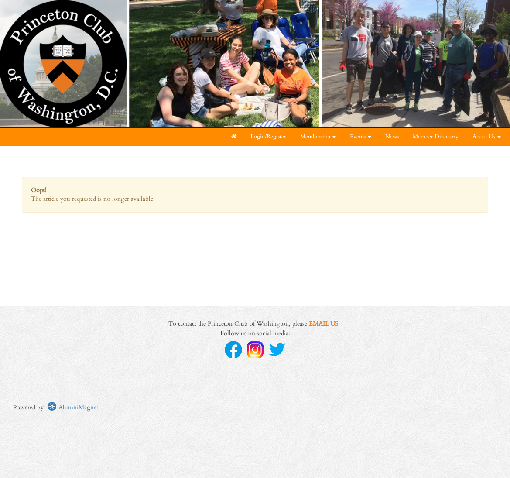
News (392, 137)
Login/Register (268, 137)
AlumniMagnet (72, 407)
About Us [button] (486, 137)
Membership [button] (318, 137)
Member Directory (436, 137)
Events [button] (360, 137)
